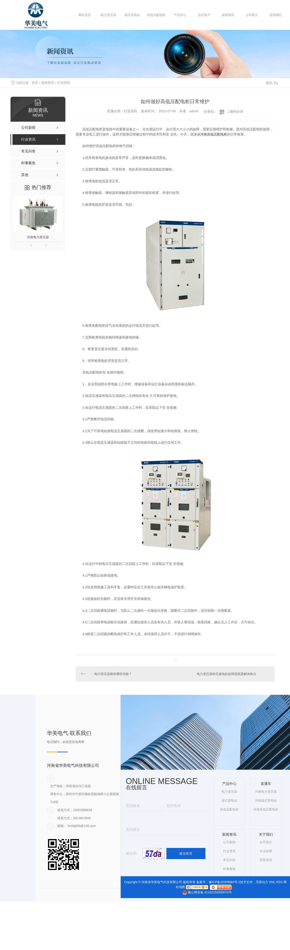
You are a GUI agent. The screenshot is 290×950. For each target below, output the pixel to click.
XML (272, 882)
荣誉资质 (266, 860)
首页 (35, 82)
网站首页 (84, 15)
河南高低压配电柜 (213, 134)
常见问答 (229, 860)
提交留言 (185, 854)
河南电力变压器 (38, 237)
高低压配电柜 (156, 15)
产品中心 (180, 15)
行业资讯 (64, 82)
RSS (279, 882)
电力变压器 (108, 15)
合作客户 (204, 15)
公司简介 (252, 15)
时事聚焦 (229, 869)
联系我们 (276, 15)
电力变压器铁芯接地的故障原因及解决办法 (226, 674)
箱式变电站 (132, 15)
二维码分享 (234, 111)
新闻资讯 (228, 15)
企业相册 (266, 852)
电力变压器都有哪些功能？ (113, 674)
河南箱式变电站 (266, 801)
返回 (272, 83)
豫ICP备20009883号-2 (224, 882)
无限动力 (262, 882)
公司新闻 (229, 843)
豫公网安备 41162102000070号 (205, 893)
